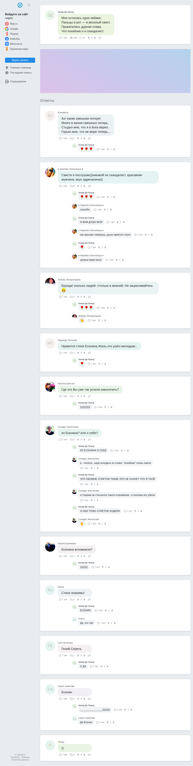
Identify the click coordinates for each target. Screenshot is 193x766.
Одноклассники (16, 49)
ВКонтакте (13, 44)
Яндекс (12, 34)
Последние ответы (18, 73)
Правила (15, 757)
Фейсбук (12, 39)
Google (11, 29)
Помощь (25, 757)
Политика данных (20, 759)
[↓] (94, 37)
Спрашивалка (15, 81)
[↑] (89, 37)
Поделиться (100, 37)
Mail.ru (11, 24)
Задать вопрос (20, 60)
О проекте (20, 754)
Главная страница (18, 68)
